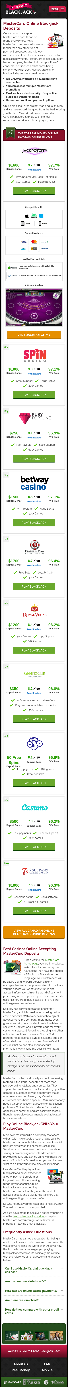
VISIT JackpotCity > (34, 335)
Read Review (34, 169)
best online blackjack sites (29, 1216)
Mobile (47, 1370)
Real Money (21, 1370)
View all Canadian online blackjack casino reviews (34, 932)
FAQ (47, 1364)
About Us (21, 1364)
